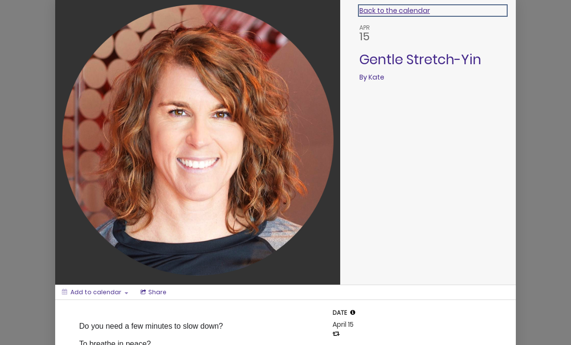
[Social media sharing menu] (152, 292)
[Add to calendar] (95, 292)
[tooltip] (352, 312)
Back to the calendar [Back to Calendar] (394, 10)
